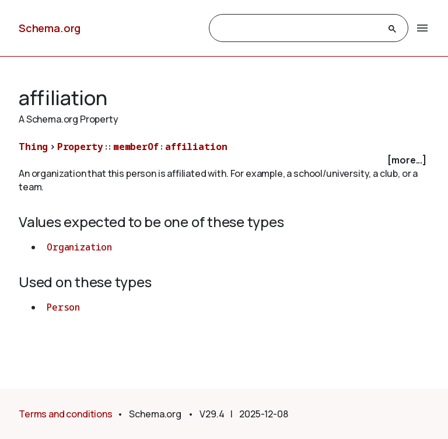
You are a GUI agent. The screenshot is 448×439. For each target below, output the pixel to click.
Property (80, 146)
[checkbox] (224, 160)
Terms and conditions (66, 413)
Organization (79, 247)
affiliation (196, 146)
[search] (298, 28)
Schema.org (49, 28)
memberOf (136, 146)
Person (63, 307)
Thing (33, 146)
